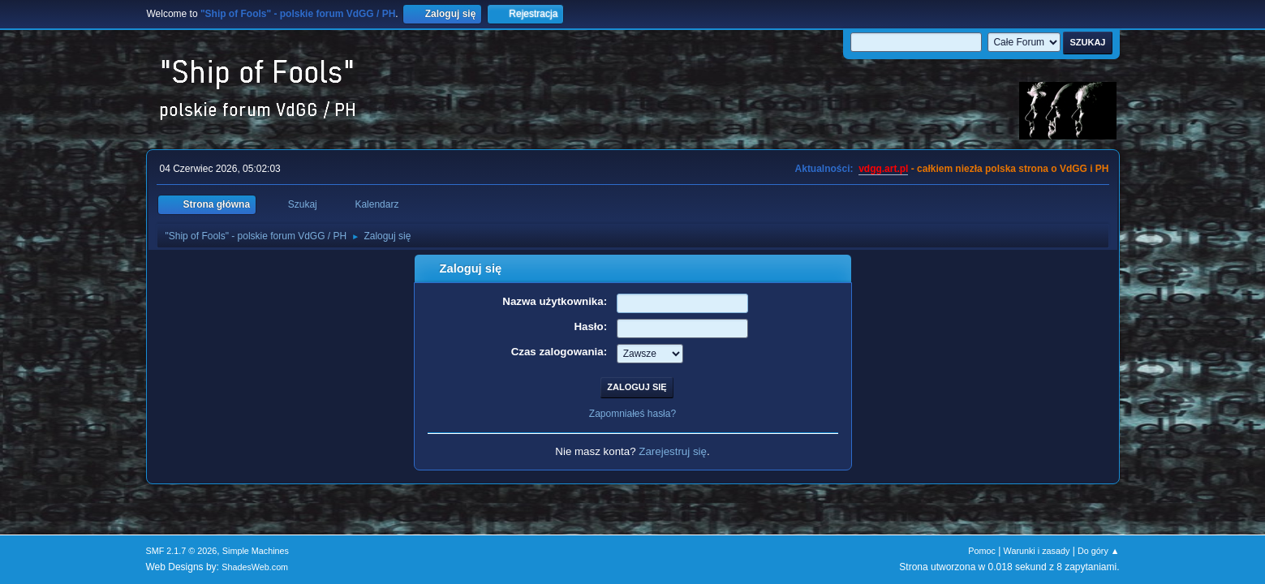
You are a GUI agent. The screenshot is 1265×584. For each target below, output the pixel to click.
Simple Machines (255, 551)
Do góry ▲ (1098, 551)
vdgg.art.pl (883, 168)
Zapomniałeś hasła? (632, 413)
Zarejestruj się (673, 451)
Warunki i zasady (1037, 551)
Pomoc (982, 551)
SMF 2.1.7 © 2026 (181, 551)
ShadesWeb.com (255, 567)
